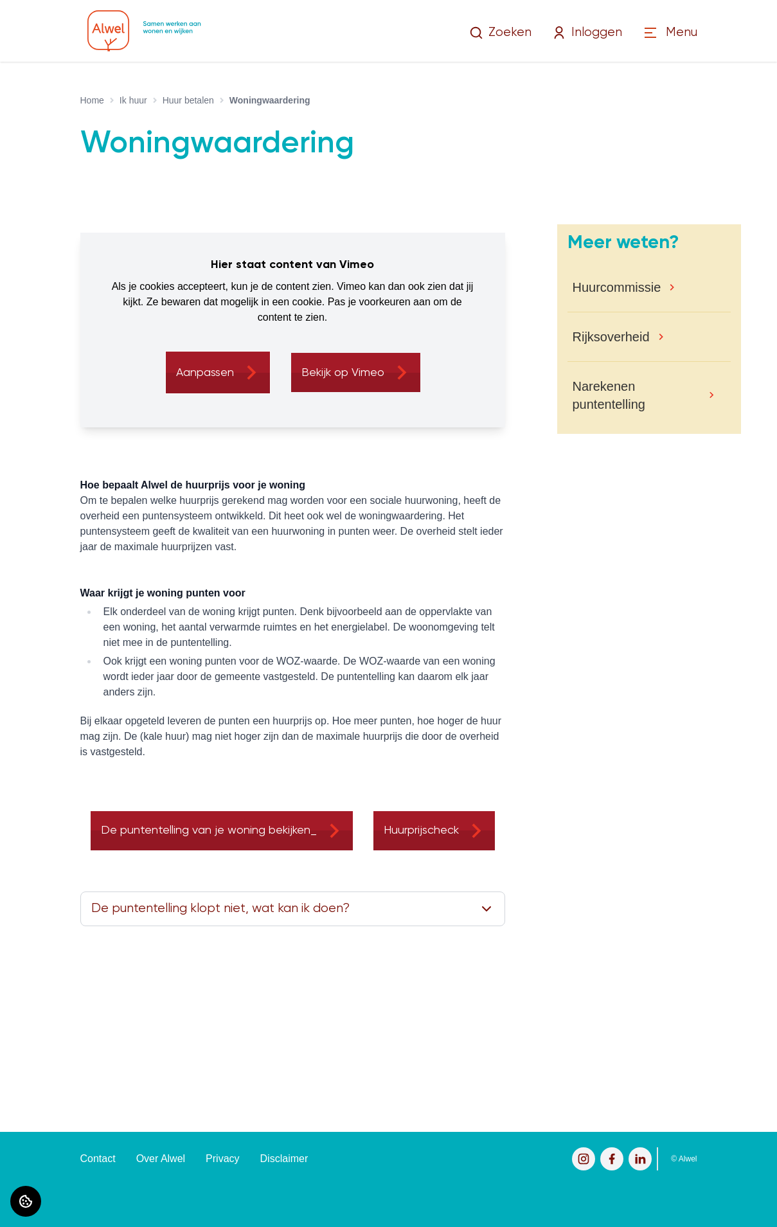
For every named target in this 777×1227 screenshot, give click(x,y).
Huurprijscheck (421, 830)
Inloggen (587, 33)
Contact (98, 1158)
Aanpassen (205, 373)
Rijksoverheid (611, 337)
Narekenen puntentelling (609, 395)
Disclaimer (284, 1158)
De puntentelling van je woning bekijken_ (209, 830)
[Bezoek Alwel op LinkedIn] (640, 1158)
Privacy (222, 1158)
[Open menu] (670, 33)
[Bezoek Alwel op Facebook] (611, 1158)
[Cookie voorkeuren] (25, 1201)
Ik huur (133, 100)
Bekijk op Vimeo (342, 373)
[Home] (144, 30)
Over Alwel (160, 1158)
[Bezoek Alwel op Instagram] (583, 1158)
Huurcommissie (617, 287)
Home (92, 100)
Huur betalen (188, 100)
